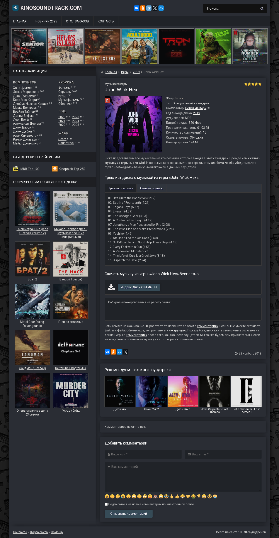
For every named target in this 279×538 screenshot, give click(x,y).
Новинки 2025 (46, 21)
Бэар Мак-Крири (25, 100)
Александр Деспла (27, 123)
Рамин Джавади (25, 139)
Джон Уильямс (24, 96)
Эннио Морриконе (26, 91)
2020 (61, 117)
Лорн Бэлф (21, 119)
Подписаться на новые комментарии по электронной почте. (150, 504)
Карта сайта (39, 532)
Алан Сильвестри (25, 135)
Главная (20, 21)
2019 (196, 113)
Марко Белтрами (25, 107)
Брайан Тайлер (24, 111)
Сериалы (64, 91)
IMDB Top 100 (29, 169)
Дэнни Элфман (24, 115)
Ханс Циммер (22, 88)
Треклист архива (120, 188)
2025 (75, 125)
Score (62, 139)
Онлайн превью (151, 188)
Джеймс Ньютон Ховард (31, 103)
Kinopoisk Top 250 (72, 169)
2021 (61, 121)
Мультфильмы (68, 100)
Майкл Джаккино (25, 143)
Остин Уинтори (195, 108)
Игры (62, 96)
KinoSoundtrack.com (47, 7)
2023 (75, 117)
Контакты (106, 21)
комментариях (207, 326)
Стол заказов (77, 21)
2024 (75, 121)
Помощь (57, 532)
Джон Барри (22, 127)
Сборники (65, 103)
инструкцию (177, 330)
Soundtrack (66, 143)
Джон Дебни (22, 131)
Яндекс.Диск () (139, 287)
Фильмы (64, 88)
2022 (61, 125)
